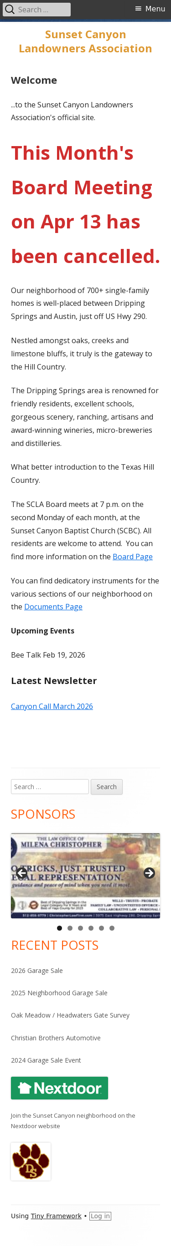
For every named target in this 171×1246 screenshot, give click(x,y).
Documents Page (53, 607)
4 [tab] (90, 928)
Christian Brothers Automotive (56, 1037)
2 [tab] (70, 928)
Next (148, 874)
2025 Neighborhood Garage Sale (59, 992)
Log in (100, 1216)
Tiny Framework (56, 1216)
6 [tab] (111, 928)
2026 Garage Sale (37, 970)
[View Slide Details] (85, 875)
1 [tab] (59, 928)
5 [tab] (101, 928)
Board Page (133, 557)
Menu (155, 9)
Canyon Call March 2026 (52, 706)
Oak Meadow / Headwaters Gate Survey (70, 1015)
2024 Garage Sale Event (46, 1060)
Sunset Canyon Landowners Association (85, 41)
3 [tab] (80, 928)
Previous (22, 874)
